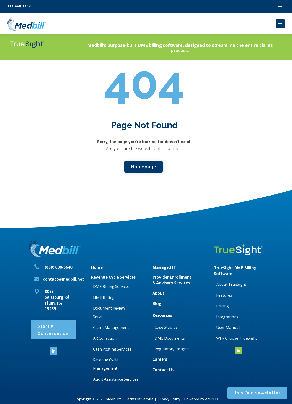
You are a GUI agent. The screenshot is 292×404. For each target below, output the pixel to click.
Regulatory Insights (172, 348)
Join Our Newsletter (228, 48)
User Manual (228, 327)
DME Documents (170, 338)
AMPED (211, 398)
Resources (162, 315)
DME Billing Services (111, 286)
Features (224, 295)
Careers (159, 359)
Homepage (143, 165)
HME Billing (104, 297)
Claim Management (111, 327)
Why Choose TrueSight (236, 338)
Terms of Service (139, 398)
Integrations (227, 316)
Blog (156, 303)
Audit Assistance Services (115, 379)
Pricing (222, 305)
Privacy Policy (168, 398)
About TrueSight (231, 284)
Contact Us (163, 369)
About (158, 293)
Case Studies (166, 327)
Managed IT (164, 267)
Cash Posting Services (112, 349)
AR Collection (105, 338)
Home (97, 267)
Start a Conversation (52, 333)
